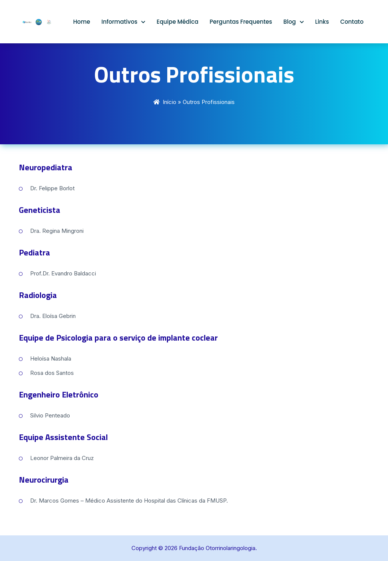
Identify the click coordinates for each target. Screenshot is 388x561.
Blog (289, 22)
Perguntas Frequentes (241, 22)
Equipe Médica (178, 22)
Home (81, 22)
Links (322, 22)
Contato (352, 22)
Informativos (119, 22)
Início (169, 101)
